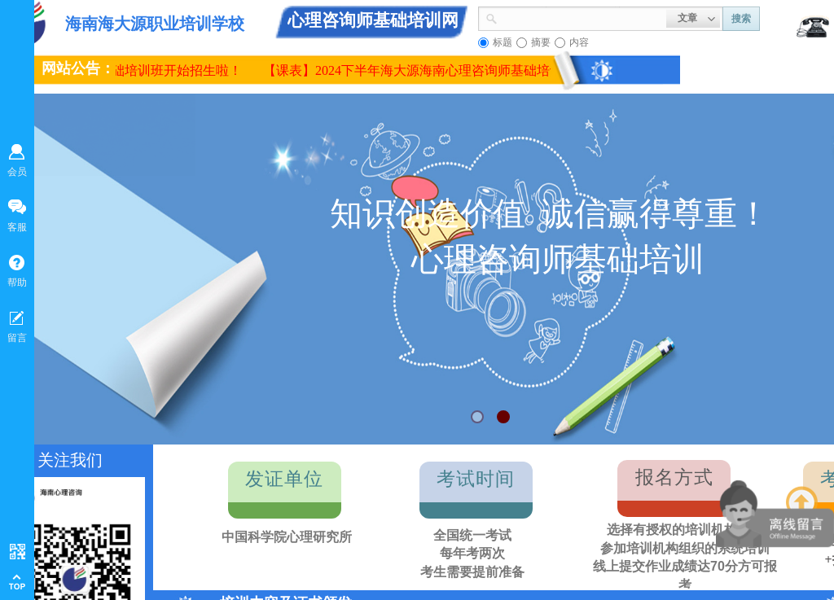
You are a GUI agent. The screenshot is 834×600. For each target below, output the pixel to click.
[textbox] (581, 17)
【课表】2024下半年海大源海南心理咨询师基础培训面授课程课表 (454, 70)
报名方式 (674, 477)
